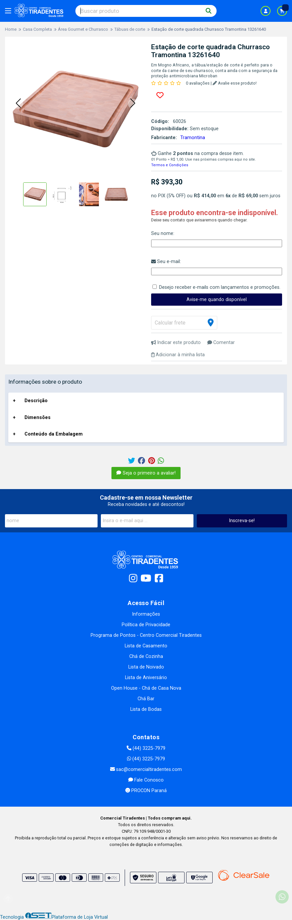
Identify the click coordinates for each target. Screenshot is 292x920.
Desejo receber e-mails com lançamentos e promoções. (219, 287)
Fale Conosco (146, 780)
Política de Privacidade (146, 625)
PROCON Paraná (146, 790)
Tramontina (192, 137)
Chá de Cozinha (146, 656)
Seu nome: (162, 233)
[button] (18, 104)
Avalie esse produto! (235, 83)
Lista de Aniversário (146, 677)
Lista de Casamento (146, 646)
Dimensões (37, 417)
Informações (146, 614)
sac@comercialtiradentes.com (146, 769)
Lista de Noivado (146, 667)
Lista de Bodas (146, 709)
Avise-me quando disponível (217, 299)
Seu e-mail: (166, 261)
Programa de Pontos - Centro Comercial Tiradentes (146, 635)
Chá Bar (146, 699)
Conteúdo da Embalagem (53, 434)
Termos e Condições (169, 165)
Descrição (36, 400)
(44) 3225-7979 (146, 748)
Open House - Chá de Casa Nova (146, 688)
